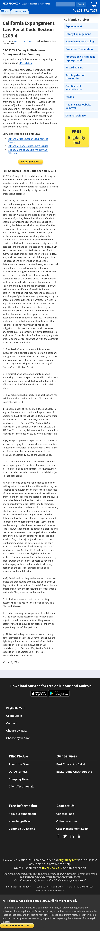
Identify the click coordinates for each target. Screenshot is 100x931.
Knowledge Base (19, 821)
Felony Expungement (78, 34)
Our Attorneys (18, 772)
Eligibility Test (30, 161)
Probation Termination (79, 49)
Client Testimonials (21, 786)
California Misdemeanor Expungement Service (28, 140)
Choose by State (21, 11)
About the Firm (19, 764)
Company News (19, 779)
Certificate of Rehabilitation (74, 87)
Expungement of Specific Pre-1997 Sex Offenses (28, 151)
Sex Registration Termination (75, 76)
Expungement (73, 26)
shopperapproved (75, 880)
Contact (11, 723)
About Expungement (22, 814)
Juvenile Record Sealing (79, 41)
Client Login (14, 716)
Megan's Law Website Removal (78, 106)
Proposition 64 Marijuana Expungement (80, 58)
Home (16, 41)
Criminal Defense (75, 115)
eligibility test (68, 860)
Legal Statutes (28, 41)
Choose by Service (18, 738)
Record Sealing (74, 67)
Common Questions (22, 829)
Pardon (69, 97)
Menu (5, 11)
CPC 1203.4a (25, 63)
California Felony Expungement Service (28, 145)
